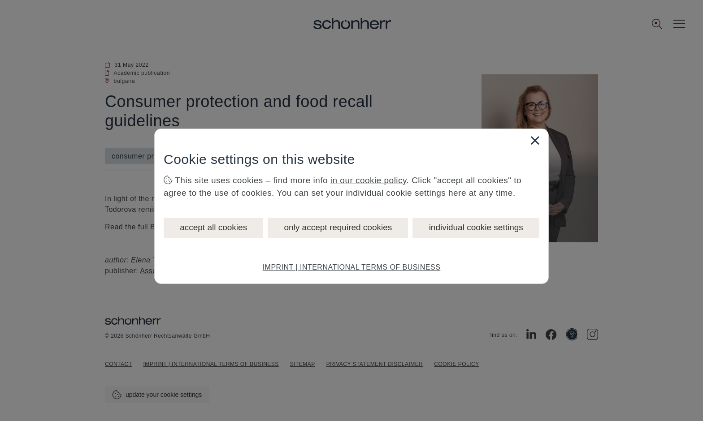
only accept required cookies (338, 227)
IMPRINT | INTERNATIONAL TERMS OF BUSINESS (352, 267)
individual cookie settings (476, 227)
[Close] (535, 140)
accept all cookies (213, 227)
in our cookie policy (368, 180)
